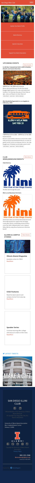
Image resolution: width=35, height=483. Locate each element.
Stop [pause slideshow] (18, 7)
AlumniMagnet (15, 468)
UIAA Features (13, 291)
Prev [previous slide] (3, 8)
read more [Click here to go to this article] (12, 96)
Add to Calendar (19, 96)
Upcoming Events (11, 63)
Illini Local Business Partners (12, 193)
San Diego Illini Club (8, 3)
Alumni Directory (17, 35)
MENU (32, 2)
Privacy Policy (17, 451)
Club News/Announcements (13, 158)
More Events (27, 65)
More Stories (26, 235)
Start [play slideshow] (16, 7)
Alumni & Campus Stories (12, 236)
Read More (10, 261)
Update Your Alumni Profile (17, 26)
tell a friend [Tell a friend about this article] (6, 96)
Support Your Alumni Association (17, 53)
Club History (7, 163)
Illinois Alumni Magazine (17, 256)
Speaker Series (13, 327)
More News (28, 157)
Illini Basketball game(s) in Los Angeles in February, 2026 (16, 102)
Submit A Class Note (17, 44)
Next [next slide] (31, 8)
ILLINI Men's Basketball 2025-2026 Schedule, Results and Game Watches (17, 68)
